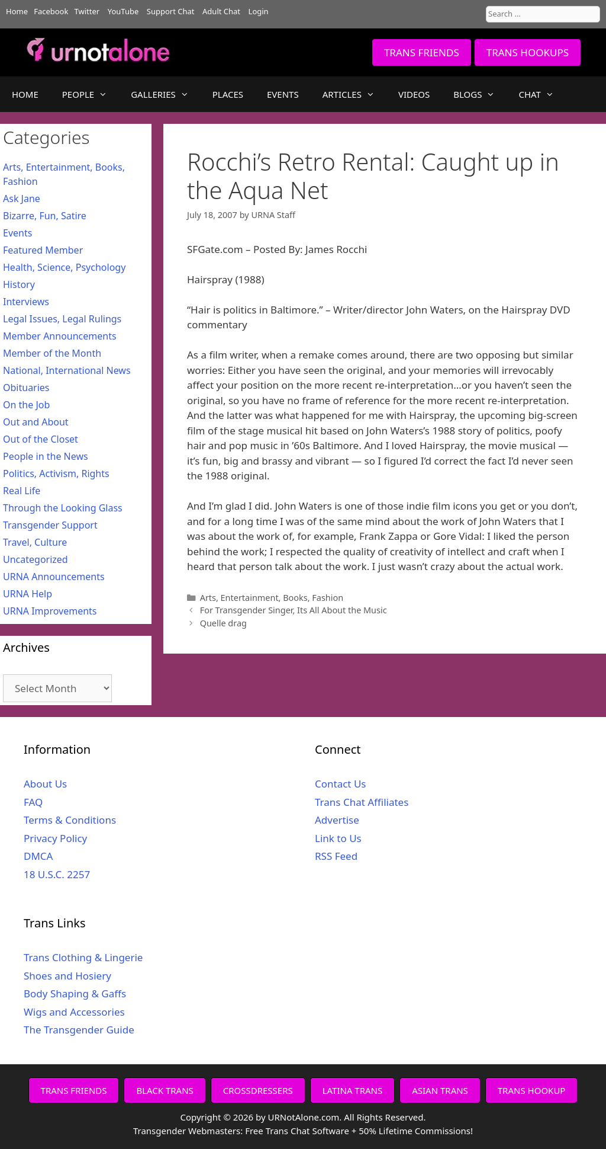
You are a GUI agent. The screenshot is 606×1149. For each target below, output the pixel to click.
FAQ (33, 802)
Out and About (36, 421)
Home (17, 11)
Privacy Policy (55, 838)
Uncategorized (35, 559)
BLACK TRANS (164, 1090)
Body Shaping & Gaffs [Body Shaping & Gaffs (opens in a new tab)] (75, 993)
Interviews (26, 301)
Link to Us (338, 838)
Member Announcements (60, 336)
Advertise (337, 820)
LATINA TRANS (353, 1090)
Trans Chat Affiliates (361, 802)
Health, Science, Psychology (64, 267)
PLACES (227, 94)
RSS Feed (336, 856)
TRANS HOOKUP (532, 1090)
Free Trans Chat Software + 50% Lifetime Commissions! (359, 1131)
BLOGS (480, 94)
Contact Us (340, 783)
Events (17, 232)
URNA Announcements (54, 576)
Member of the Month (52, 353)
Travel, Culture (35, 542)
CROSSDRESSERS (258, 1090)
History (19, 284)
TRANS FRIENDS (421, 52)
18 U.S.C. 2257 (57, 874)
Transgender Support (50, 525)
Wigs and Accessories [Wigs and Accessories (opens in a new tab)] (74, 1012)
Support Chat (171, 11)
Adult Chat (221, 11)
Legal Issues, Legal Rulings (62, 318)
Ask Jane (21, 198)
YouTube (123, 11)
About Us (45, 783)
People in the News (45, 456)
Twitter (87, 11)
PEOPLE (90, 94)
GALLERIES (166, 94)
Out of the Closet (40, 439)
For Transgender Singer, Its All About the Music (293, 610)
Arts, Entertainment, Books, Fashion (271, 597)
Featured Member (43, 250)
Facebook (51, 11)
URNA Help (27, 593)
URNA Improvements (50, 610)
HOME (25, 94)
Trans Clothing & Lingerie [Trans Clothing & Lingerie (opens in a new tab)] (83, 957)
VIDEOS (414, 94)
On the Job (26, 404)
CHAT (541, 94)
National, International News (67, 370)
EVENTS (283, 94)
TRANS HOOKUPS (527, 52)
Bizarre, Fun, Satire (44, 215)
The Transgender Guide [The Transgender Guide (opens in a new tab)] (79, 1029)
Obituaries (26, 387)
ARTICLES (354, 94)
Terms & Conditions (70, 820)
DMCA (38, 856)
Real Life (21, 490)
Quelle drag (223, 623)
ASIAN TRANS (440, 1090)
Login (259, 11)
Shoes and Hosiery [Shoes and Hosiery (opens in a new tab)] (67, 975)
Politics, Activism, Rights (56, 473)
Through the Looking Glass (63, 507)
